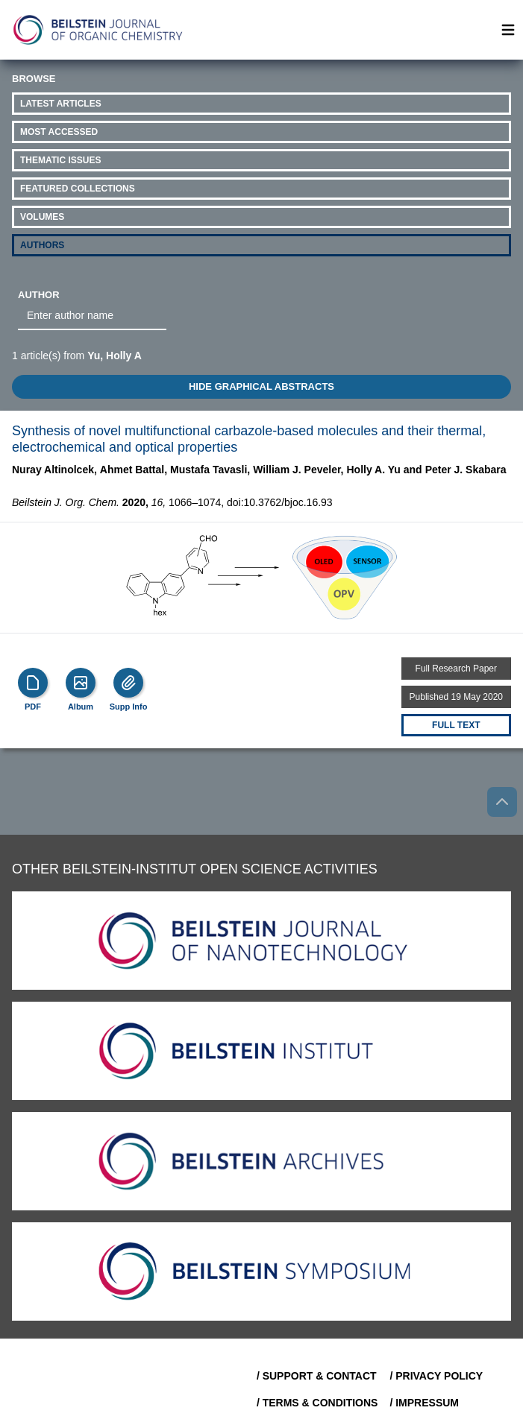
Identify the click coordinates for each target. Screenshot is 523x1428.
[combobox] (92, 316)
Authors (42, 245)
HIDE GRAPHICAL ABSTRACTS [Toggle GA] (261, 386)
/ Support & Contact (317, 1376)
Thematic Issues (60, 160)
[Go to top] (502, 802)
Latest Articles (60, 103)
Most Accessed (59, 132)
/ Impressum (424, 1403)
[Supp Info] (128, 683)
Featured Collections (77, 188)
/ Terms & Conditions (317, 1403)
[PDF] (33, 683)
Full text (456, 725)
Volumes (42, 217)
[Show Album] (80, 683)
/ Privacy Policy (436, 1376)
